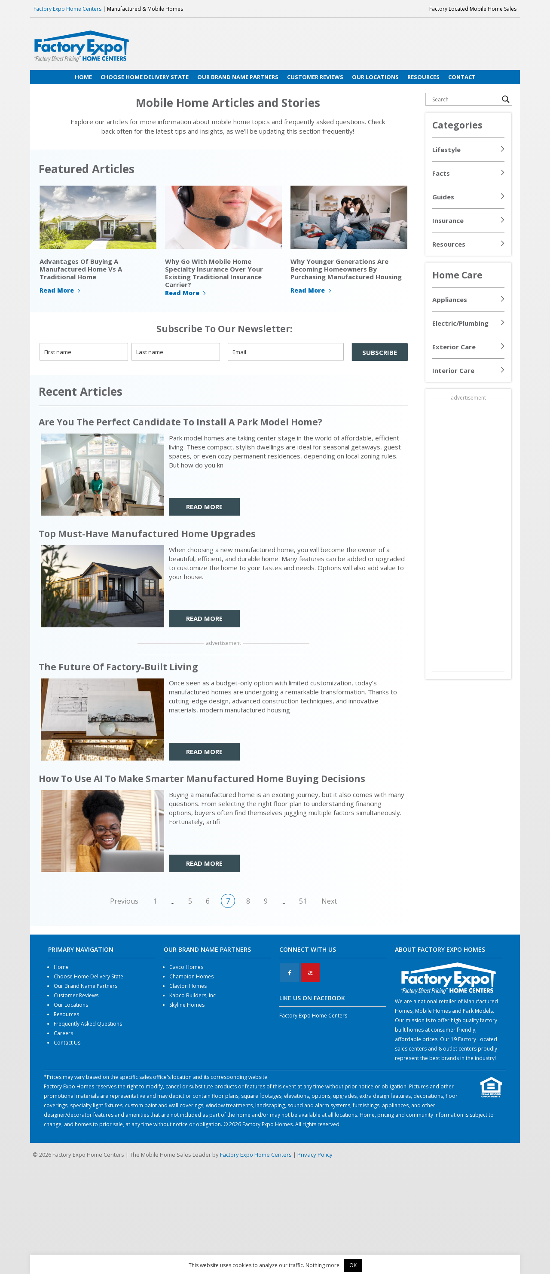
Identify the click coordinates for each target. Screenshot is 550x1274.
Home (61, 967)
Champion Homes (191, 976)
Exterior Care (454, 346)
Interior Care (453, 370)
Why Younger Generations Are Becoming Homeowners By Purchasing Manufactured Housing (346, 269)
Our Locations (71, 1004)
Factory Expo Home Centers (67, 8)
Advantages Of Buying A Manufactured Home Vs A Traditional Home (81, 269)
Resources (448, 244)
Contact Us (67, 1042)
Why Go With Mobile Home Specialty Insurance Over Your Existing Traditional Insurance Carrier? (214, 273)
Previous (124, 901)
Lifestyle (446, 149)
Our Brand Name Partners (85, 986)
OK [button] (353, 1265)
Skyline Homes (187, 1004)
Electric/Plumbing (460, 323)
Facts (441, 173)
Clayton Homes (188, 986)
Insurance (448, 220)
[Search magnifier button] (506, 99)
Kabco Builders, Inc (192, 995)
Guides (443, 196)
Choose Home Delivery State (88, 976)
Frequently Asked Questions (88, 1023)
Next (329, 901)
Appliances (449, 299)
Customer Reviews (76, 995)
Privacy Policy (315, 1154)
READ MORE (204, 506)
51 (303, 901)
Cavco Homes (186, 967)
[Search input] (465, 99)
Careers (63, 1033)
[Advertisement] (468, 536)
